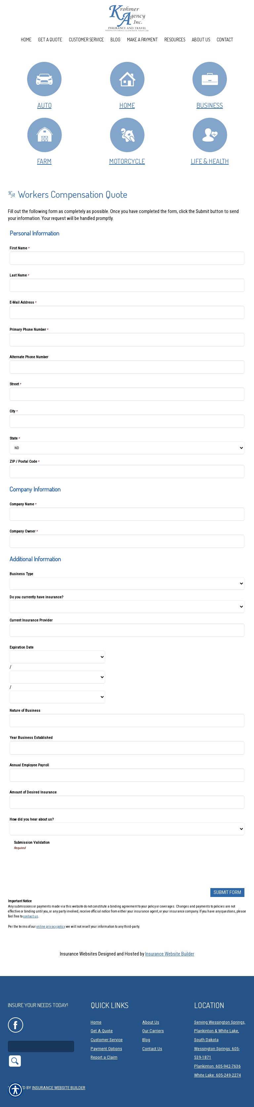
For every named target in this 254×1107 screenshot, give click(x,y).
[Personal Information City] (127, 421)
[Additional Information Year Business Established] (127, 747)
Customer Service (107, 1031)
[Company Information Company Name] (127, 514)
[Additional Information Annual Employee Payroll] (127, 775)
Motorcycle (127, 141)
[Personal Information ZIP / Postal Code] (127, 471)
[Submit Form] (227, 892)
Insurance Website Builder (169, 954)
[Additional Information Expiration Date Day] (57, 677)
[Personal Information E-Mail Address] (127, 312)
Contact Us (152, 1040)
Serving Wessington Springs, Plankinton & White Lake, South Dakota (219, 1022)
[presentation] (64, 863)
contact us (30, 916)
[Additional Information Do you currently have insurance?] (127, 606)
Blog (146, 1031)
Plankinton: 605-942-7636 (217, 1057)
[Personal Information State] (127, 448)
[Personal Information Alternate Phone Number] (127, 367)
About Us (150, 1013)
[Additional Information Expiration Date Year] (57, 697)
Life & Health (210, 141)
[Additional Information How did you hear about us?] (127, 829)
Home (127, 85)
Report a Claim (104, 1048)
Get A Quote (102, 1022)
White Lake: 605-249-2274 (217, 1066)
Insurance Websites (78, 954)
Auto (44, 85)
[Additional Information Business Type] (127, 583)
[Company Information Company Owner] (127, 541)
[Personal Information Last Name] (127, 285)
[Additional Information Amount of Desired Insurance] (127, 802)
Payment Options (106, 1040)
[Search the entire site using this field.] (41, 1037)
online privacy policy (50, 926)
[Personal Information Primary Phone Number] (127, 339)
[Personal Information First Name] (127, 258)
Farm (44, 141)
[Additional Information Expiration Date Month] (57, 657)
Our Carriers (153, 1022)
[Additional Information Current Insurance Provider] (127, 630)
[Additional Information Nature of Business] (127, 720)
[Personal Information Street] (127, 394)
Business (209, 85)
